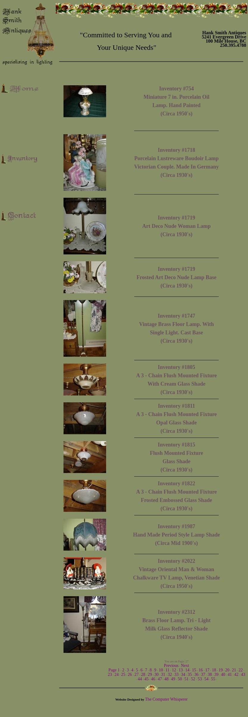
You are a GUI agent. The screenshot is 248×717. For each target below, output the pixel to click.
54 (206, 679)
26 (130, 674)
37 (203, 674)
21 (234, 670)
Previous (171, 665)
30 (156, 674)
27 (136, 674)
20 (227, 670)
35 (190, 674)
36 (196, 674)
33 (176, 674)
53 (200, 679)
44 (140, 679)
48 (166, 679)
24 (116, 674)
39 (216, 674)
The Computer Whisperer (166, 699)
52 (193, 679)
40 (223, 674)
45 (146, 679)
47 (160, 679)
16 (201, 670)
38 (210, 674)
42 (236, 674)
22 (240, 670)
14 (187, 670)
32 (170, 674)
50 (180, 679)
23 (110, 674)
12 (174, 670)
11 (167, 670)
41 (230, 674)
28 (143, 674)
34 (183, 674)
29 (150, 674)
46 (153, 679)
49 (173, 679)
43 (243, 674)
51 (187, 679)
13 (181, 670)
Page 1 (114, 670)
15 (194, 670)
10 (161, 670)
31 (163, 674)
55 (213, 679)
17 (207, 670)
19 (220, 670)
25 (123, 674)
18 (214, 670)
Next (185, 665)
